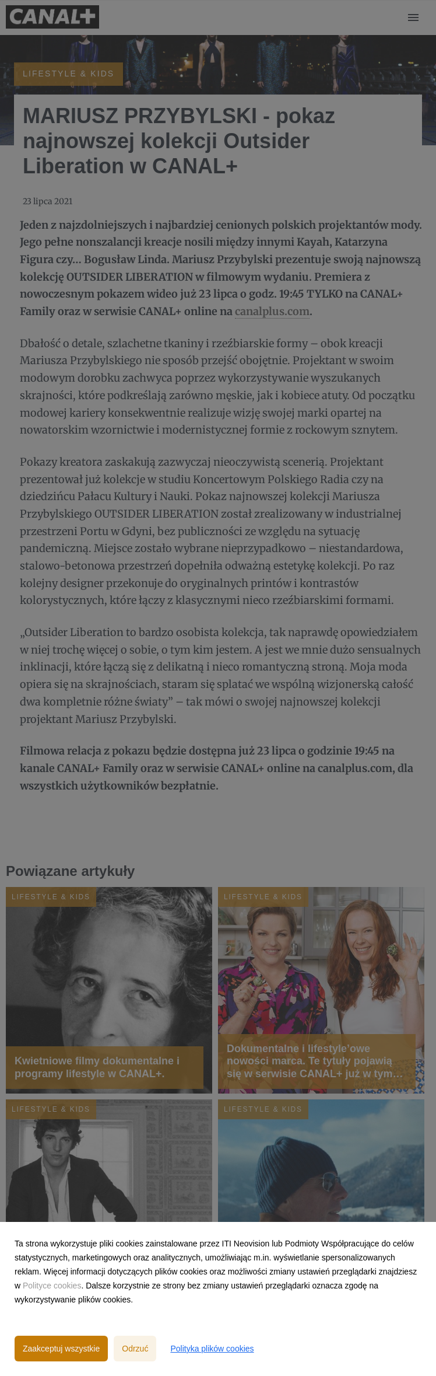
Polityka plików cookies (212, 1348)
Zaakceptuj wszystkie (61, 1348)
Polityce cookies (52, 1285)
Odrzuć (135, 1348)
